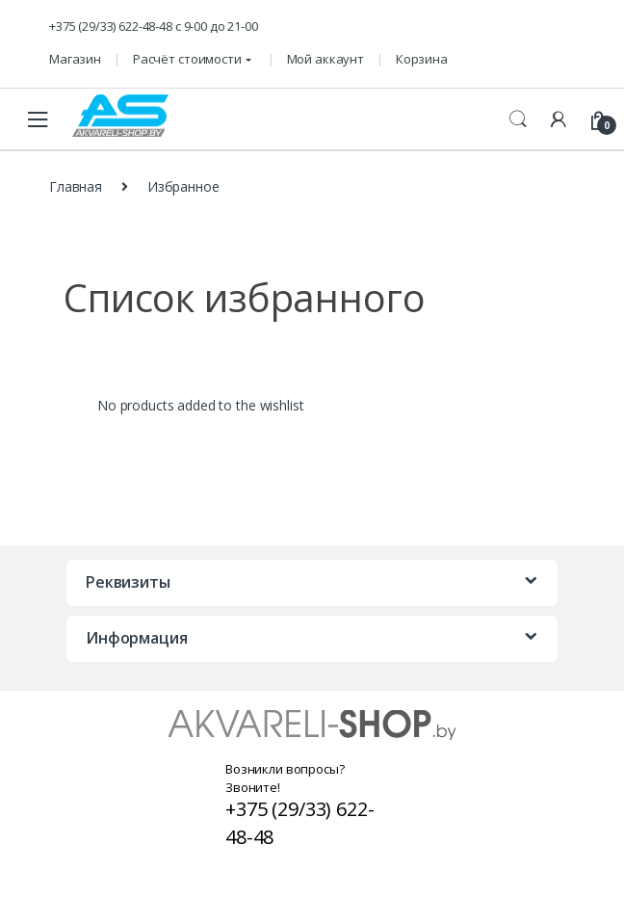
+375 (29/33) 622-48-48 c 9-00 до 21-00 (153, 26)
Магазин (75, 58)
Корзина (422, 58)
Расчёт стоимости (187, 58)
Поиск (518, 119)
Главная (75, 186)
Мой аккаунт (325, 58)
